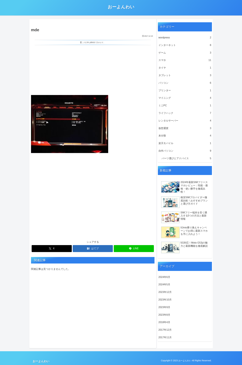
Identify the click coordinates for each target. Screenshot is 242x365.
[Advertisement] (92, 69)
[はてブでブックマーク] (93, 248)
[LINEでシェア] (134, 248)
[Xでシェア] (52, 248)
